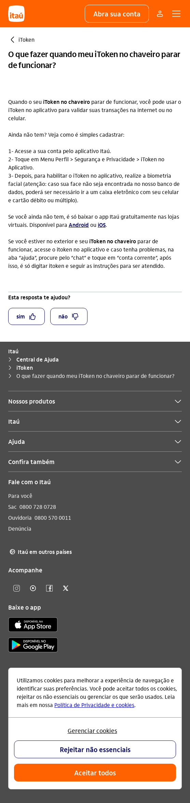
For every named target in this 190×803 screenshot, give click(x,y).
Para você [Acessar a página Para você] (20, 495)
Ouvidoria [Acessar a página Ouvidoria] (20, 517)
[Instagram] (16, 588)
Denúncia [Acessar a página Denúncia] (19, 528)
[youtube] (33, 588)
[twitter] (65, 588)
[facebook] (49, 588)
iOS (102, 224)
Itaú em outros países (40, 552)
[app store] (33, 625)
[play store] (33, 646)
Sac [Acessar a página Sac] (12, 506)
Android (79, 224)
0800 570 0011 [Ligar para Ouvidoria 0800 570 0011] (53, 517)
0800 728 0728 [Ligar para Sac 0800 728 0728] (37, 506)
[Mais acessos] (160, 13)
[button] (117, 14)
